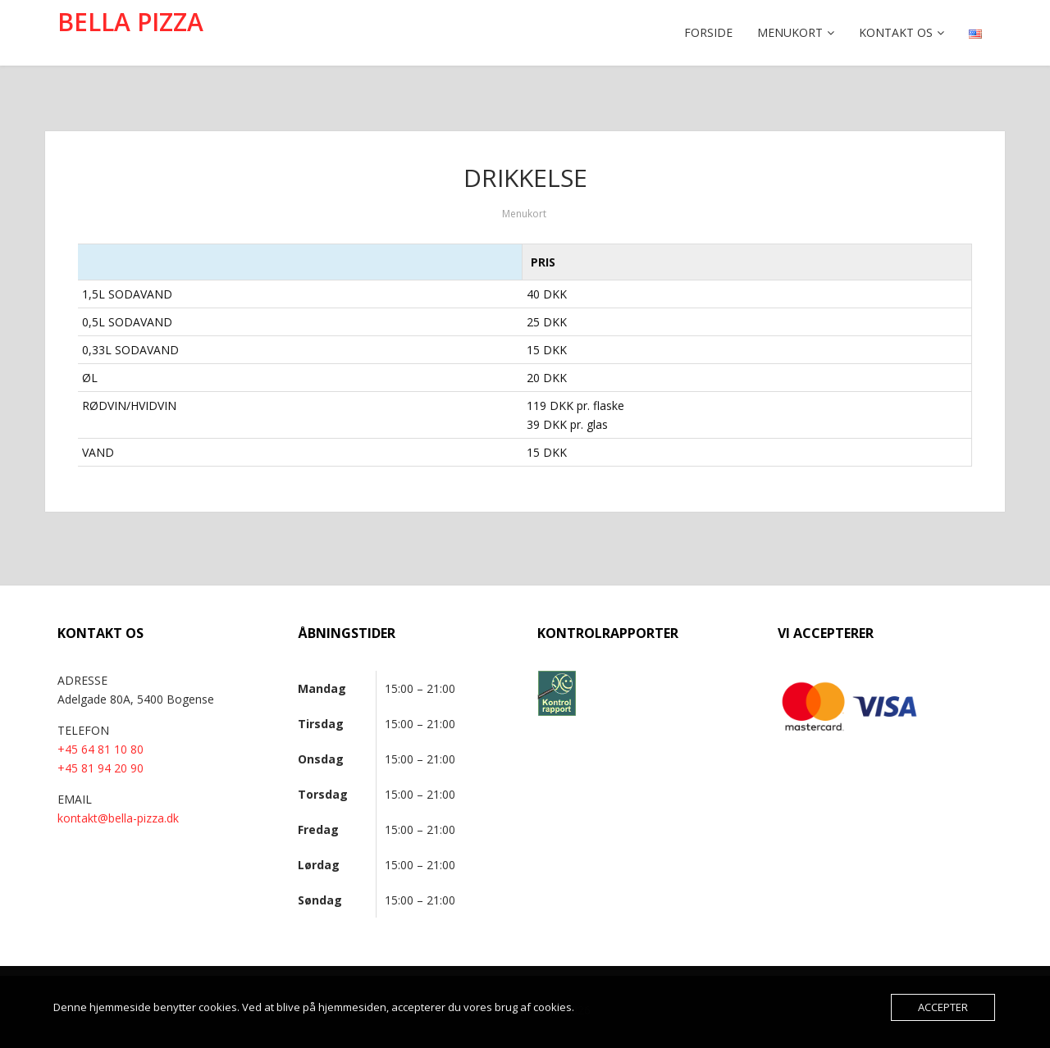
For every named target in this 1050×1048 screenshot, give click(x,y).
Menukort (790, 32)
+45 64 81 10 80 (100, 749)
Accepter (943, 1007)
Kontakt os (896, 32)
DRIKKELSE (525, 177)
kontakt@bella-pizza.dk (118, 818)
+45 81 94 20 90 (100, 768)
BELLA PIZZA (130, 22)
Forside (708, 32)
